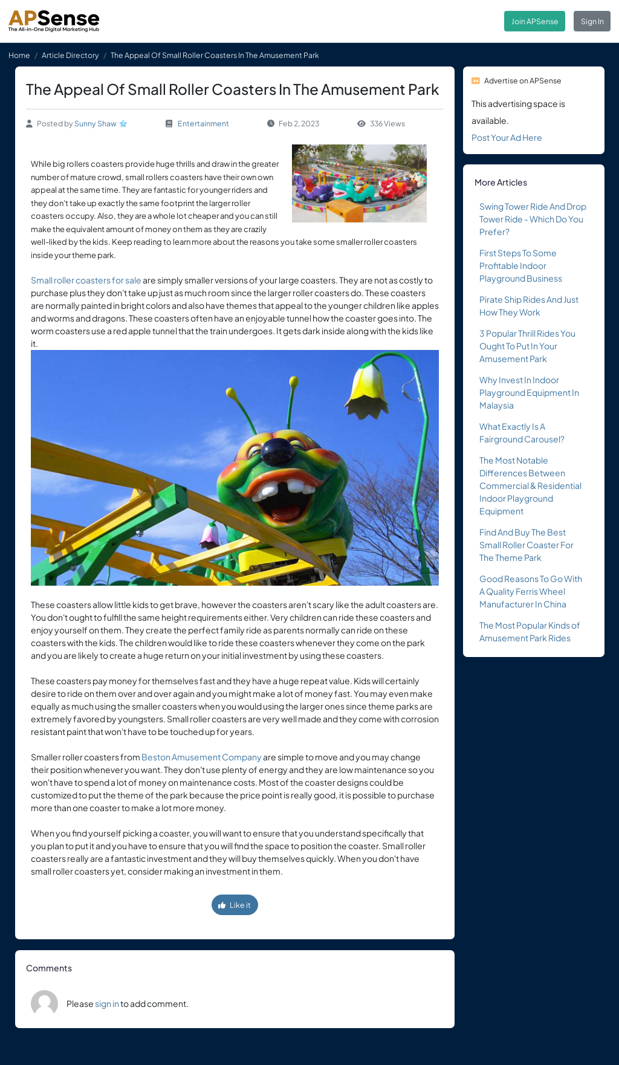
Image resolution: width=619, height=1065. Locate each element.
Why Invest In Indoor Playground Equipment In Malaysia (529, 392)
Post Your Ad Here (507, 137)
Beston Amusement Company (201, 756)
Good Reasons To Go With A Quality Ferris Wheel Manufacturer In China (530, 591)
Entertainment (203, 123)
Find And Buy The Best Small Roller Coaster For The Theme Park (526, 544)
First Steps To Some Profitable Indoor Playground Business (520, 265)
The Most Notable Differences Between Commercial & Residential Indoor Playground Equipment (530, 485)
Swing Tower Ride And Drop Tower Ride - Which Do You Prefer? (532, 219)
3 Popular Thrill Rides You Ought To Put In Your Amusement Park (527, 346)
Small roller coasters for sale (86, 279)
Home (19, 55)
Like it (234, 905)
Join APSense (535, 21)
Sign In (592, 21)
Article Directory (70, 55)
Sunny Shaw (95, 123)
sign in (107, 1003)
